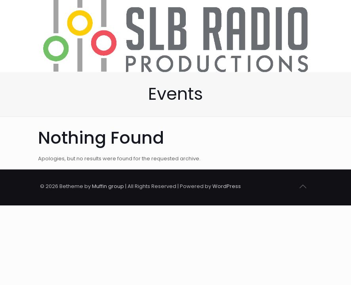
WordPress (226, 186)
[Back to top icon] (302, 186)
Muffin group (108, 186)
